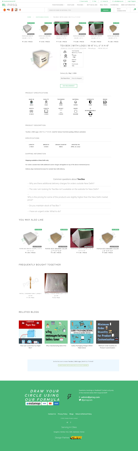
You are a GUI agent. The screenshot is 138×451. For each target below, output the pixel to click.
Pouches (80, 5)
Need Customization (128, 5)
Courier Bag (114, 5)
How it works (84, 1)
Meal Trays (103, 5)
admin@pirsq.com (117, 1)
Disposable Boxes (42, 17)
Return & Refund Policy (84, 414)
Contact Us (104, 1)
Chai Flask (70, 5)
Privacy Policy (62, 414)
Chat (94, 1)
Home (29, 17)
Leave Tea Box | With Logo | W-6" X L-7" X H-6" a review (73, 365)
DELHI (121, 9)
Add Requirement (69, 86)
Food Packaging (57, 5)
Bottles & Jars (92, 5)
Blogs (71, 414)
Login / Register (132, 1)
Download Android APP (8, 1)
